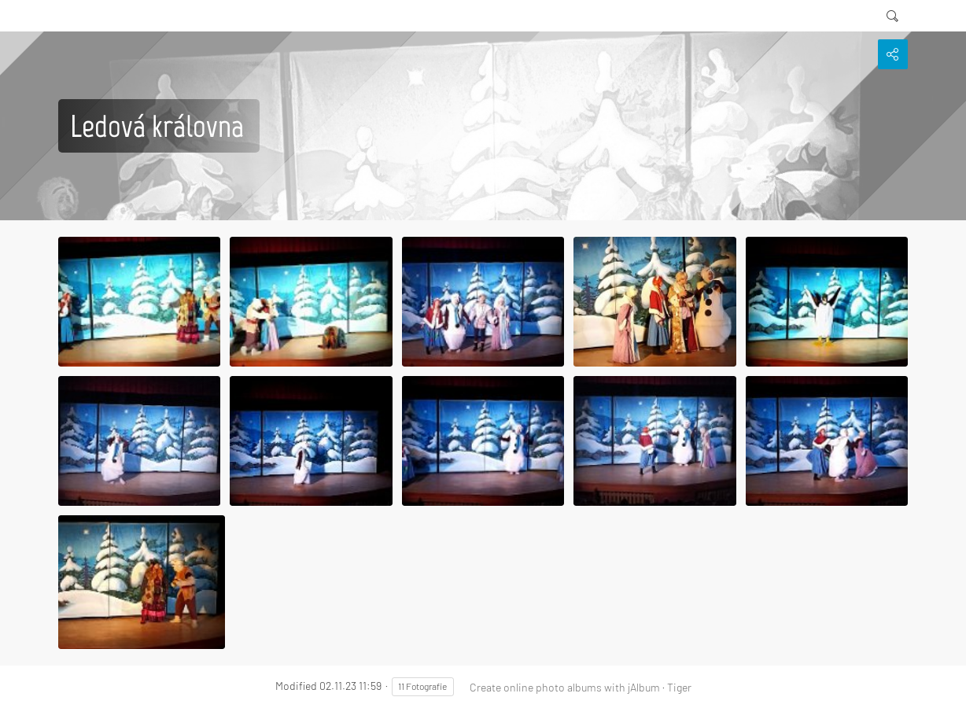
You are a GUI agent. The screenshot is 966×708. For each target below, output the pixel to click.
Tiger (679, 687)
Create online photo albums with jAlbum (565, 687)
